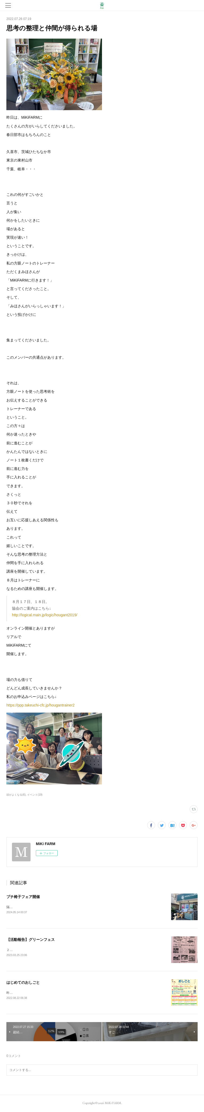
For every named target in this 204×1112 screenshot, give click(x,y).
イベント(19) (34, 794)
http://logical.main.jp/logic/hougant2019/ (44, 615)
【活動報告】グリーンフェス (30, 940)
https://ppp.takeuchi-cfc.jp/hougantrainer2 (40, 705)
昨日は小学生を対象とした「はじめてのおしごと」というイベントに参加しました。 (67, 993)
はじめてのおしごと (23, 983)
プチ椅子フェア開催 (23, 897)
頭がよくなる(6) (16, 794)
